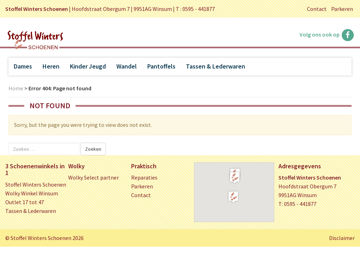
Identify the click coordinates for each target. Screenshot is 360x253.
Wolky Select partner (93, 177)
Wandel (126, 66)
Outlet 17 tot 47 (24, 202)
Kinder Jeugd (88, 66)
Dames (23, 66)
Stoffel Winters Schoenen (35, 184)
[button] (235, 177)
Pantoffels (161, 66)
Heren (51, 66)
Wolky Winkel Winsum (31, 193)
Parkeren (342, 8)
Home (15, 88)
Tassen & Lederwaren (215, 66)
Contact (317, 8)
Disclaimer (342, 237)
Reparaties (144, 177)
